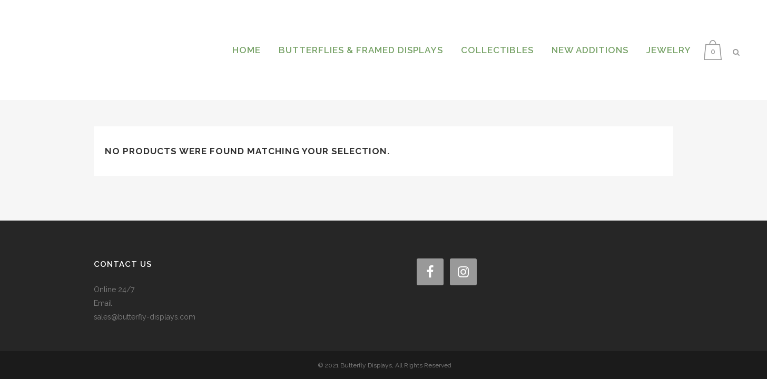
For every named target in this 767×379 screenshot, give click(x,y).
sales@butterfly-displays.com (144, 301)
